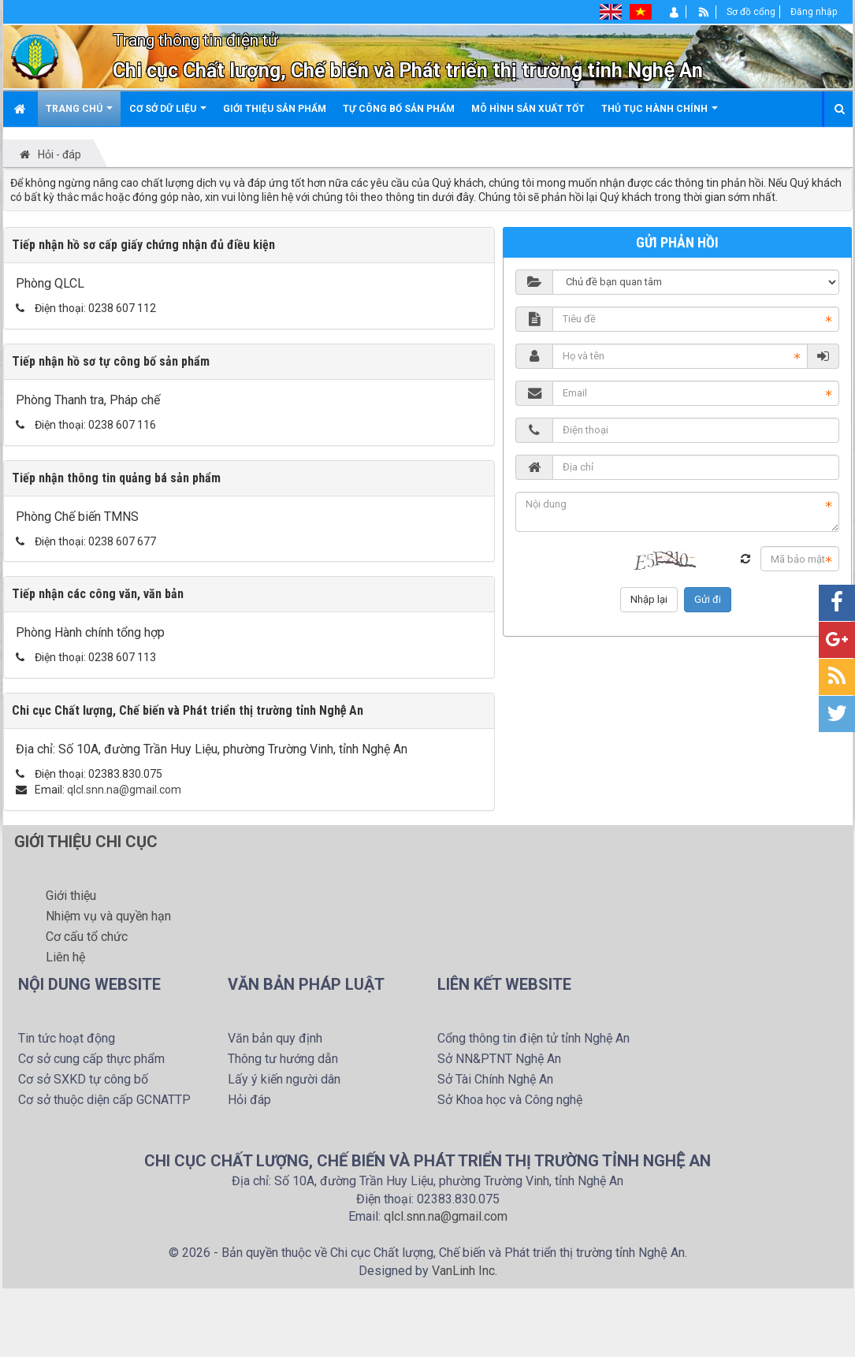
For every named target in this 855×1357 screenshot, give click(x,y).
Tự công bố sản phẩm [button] (399, 108)
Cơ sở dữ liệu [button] (167, 114)
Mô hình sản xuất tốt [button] (528, 108)
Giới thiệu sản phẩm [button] (274, 108)
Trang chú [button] (79, 114)
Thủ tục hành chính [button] (659, 114)
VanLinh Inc (463, 1270)
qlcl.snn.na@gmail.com (124, 789)
